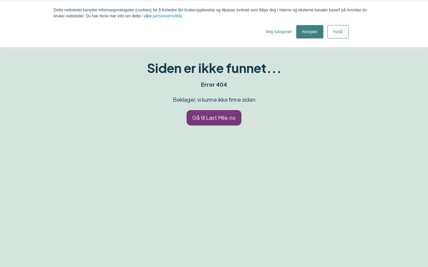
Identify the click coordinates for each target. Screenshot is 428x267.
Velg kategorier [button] (278, 31)
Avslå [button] (338, 31)
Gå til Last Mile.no (214, 117)
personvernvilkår (167, 16)
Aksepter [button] (310, 31)
